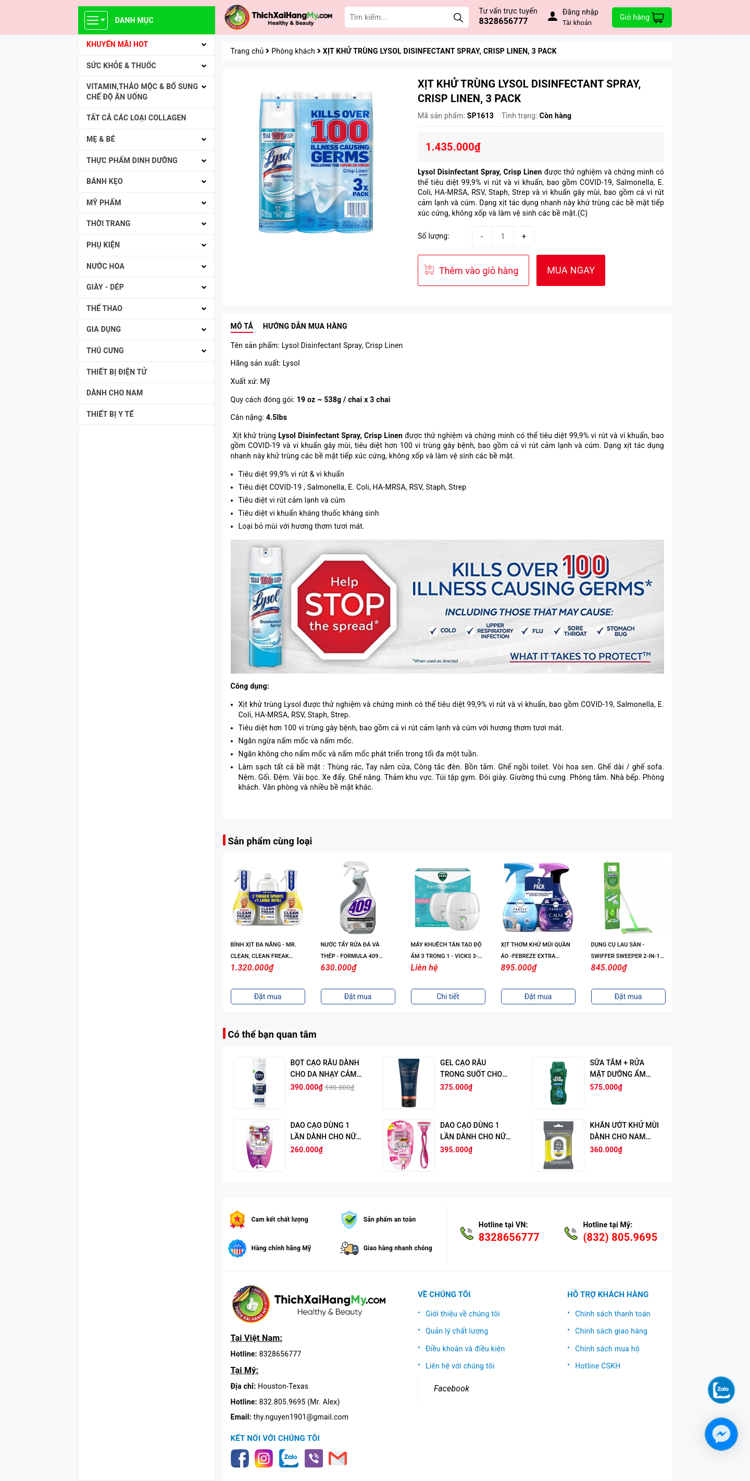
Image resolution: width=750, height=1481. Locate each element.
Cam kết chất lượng (280, 1219)
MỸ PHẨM (103, 202)
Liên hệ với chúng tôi (460, 1366)
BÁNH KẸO (104, 181)
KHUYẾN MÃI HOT (117, 44)
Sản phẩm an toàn (390, 1219)
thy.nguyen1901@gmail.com (301, 1417)
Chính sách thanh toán (612, 1314)
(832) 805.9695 (620, 1237)
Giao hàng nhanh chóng (398, 1248)
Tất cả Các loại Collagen (136, 118)
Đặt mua (268, 996)
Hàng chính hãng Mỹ (281, 1248)
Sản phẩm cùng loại (270, 841)
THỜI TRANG (108, 223)
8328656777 (503, 21)
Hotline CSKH (597, 1366)
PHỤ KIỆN (103, 245)
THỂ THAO (104, 308)
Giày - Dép (105, 287)
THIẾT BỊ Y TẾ (110, 414)
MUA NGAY (571, 270)
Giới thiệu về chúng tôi (463, 1314)
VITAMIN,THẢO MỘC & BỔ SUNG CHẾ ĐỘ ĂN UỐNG (142, 91)
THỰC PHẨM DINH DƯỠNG (132, 160)
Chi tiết (447, 996)
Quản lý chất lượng (457, 1331)
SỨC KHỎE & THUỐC (121, 65)
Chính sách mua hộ (607, 1349)
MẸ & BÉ (100, 139)
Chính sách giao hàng (611, 1331)
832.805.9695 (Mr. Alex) (299, 1402)
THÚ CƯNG (105, 350)
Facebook (451, 1388)
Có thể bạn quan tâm (272, 1034)
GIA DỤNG (103, 329)
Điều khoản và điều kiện (465, 1349)
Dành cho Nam (114, 393)
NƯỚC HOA (105, 266)
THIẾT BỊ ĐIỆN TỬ (116, 372)
